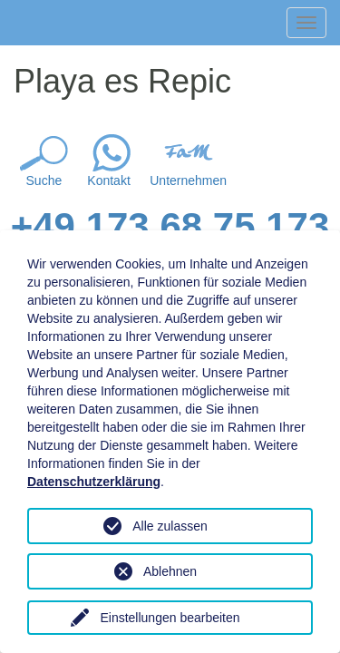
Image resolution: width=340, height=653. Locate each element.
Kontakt (108, 180)
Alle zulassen (170, 526)
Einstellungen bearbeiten (169, 617)
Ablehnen (170, 571)
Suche (44, 180)
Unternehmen (188, 180)
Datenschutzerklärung (93, 481)
